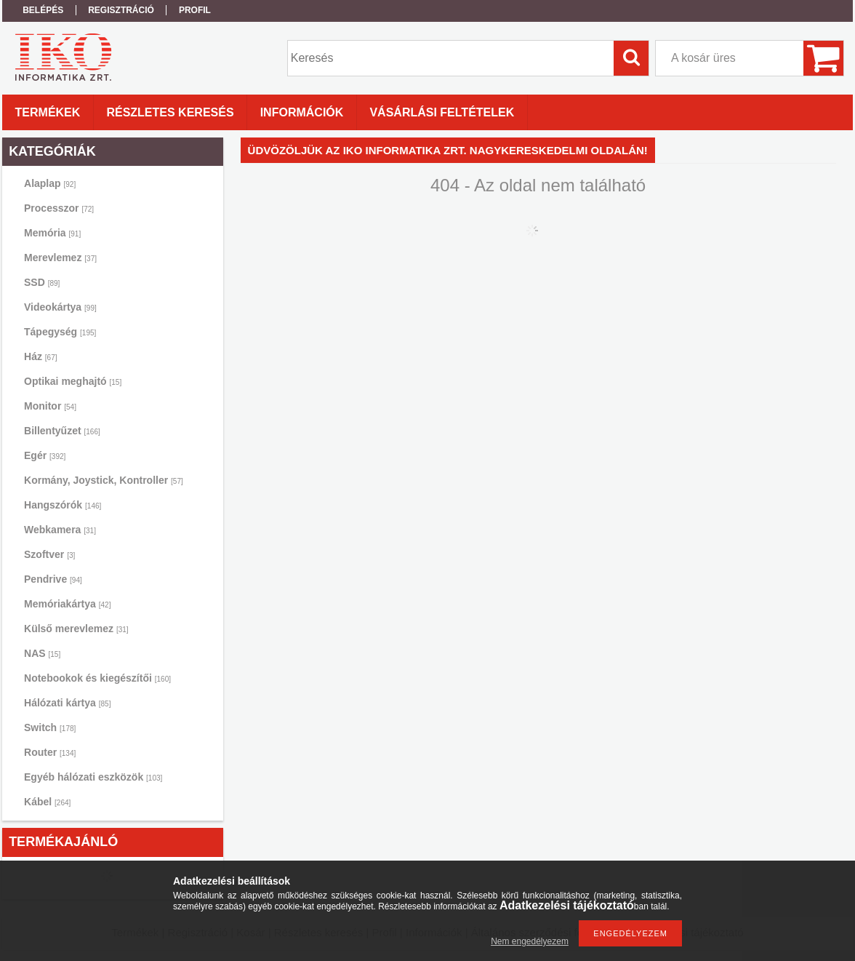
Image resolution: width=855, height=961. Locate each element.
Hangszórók (62, 505)
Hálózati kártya (67, 703)
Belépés (43, 10)
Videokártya (60, 307)
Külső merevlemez (76, 628)
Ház (40, 356)
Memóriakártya (67, 604)
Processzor (59, 208)
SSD (42, 282)
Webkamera (60, 529)
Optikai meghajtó (72, 381)
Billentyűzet (62, 430)
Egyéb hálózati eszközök (93, 777)
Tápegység (60, 332)
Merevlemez (60, 257)
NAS (42, 653)
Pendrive (53, 579)
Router (50, 752)
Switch (50, 727)
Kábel (47, 802)
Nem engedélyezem (530, 941)
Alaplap (50, 183)
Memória (52, 233)
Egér (44, 455)
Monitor (50, 406)
